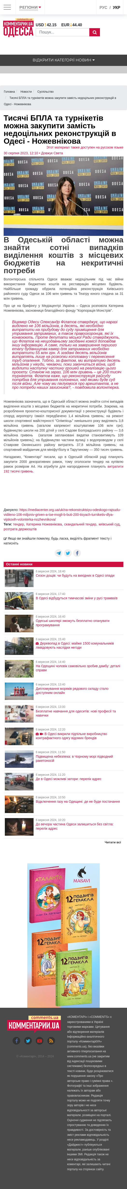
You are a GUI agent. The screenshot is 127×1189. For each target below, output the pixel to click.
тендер (18, 524)
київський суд (109, 524)
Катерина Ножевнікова (44, 524)
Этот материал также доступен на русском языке (84, 147)
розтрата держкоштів (20, 529)
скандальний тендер (80, 524)
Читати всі (113, 842)
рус (103, 8)
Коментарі (28, 1056)
